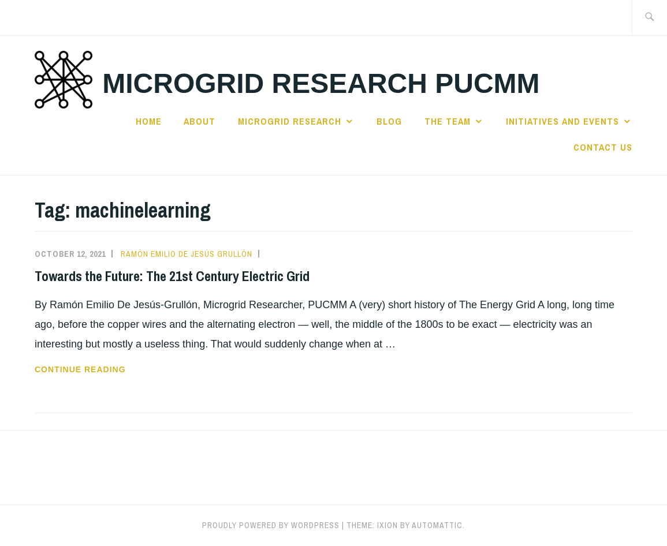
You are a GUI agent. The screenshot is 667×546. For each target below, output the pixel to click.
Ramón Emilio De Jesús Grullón (186, 254)
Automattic (437, 525)
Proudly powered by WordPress (271, 525)
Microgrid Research (289, 121)
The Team (447, 121)
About (199, 121)
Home (149, 121)
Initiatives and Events (562, 121)
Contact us (602, 147)
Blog (389, 121)
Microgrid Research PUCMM (320, 83)
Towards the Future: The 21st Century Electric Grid (172, 276)
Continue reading (102, 369)
